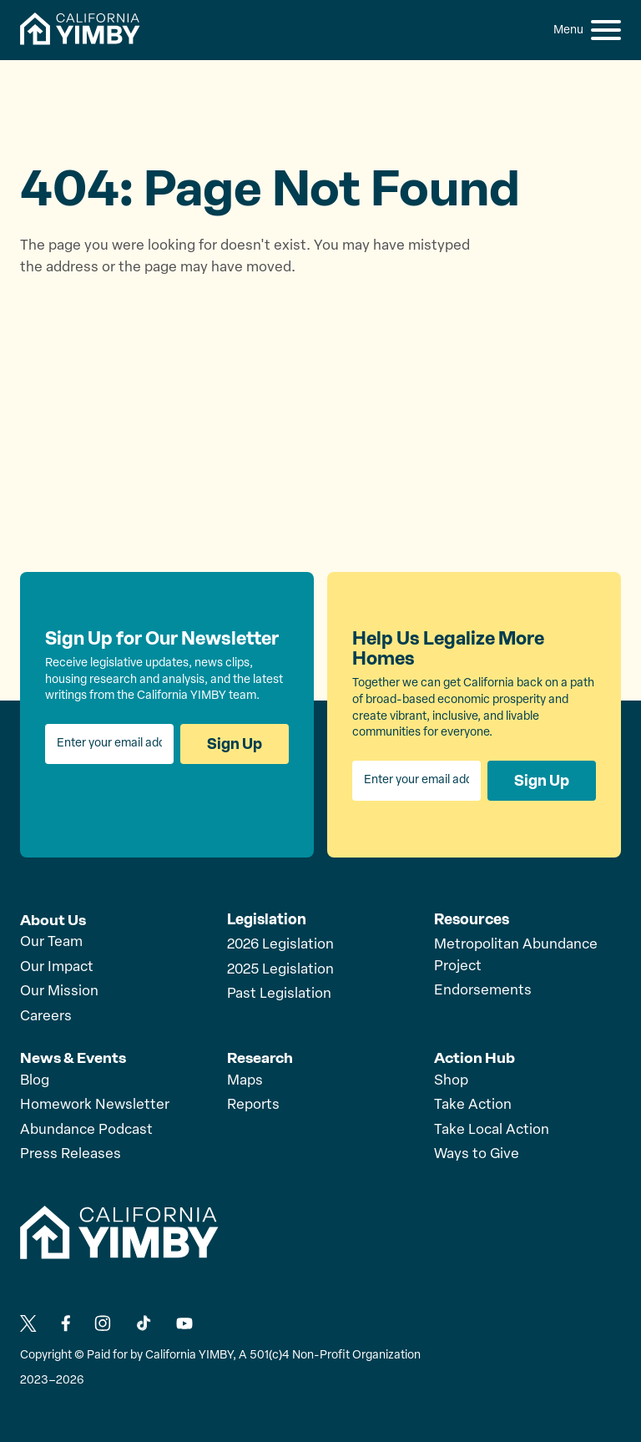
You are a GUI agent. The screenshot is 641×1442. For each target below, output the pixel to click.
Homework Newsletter (94, 1103)
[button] (606, 30)
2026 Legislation (280, 945)
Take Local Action (491, 1128)
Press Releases (70, 1153)
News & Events (73, 1056)
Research (260, 1056)
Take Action (473, 1103)
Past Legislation (279, 994)
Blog (34, 1079)
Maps (245, 1079)
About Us (53, 919)
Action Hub (474, 1056)
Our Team (51, 941)
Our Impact (56, 966)
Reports (253, 1103)
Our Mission (59, 991)
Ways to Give (476, 1153)
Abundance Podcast (86, 1128)
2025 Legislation (280, 970)
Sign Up (234, 744)
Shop (451, 1079)
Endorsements (483, 991)
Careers (46, 1016)
